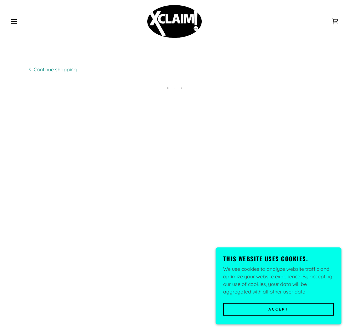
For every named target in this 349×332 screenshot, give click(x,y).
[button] (17, 21)
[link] (174, 21)
